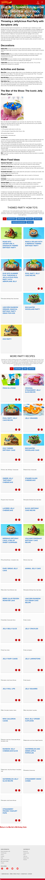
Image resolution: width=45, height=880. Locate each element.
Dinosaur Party (11, 218)
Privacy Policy (16, 355)
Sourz (24, 336)
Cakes (25, 272)
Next (43, 241)
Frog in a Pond (11, 291)
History (2, 336)
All (4, 218)
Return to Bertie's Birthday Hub (13, 308)
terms (11, 355)
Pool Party (29, 218)
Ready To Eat (26, 339)
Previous (1, 241)
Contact (2, 337)
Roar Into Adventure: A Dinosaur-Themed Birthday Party (11, 242)
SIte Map (30, 355)
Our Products (26, 330)
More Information (5, 330)
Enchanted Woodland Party (19, 222)
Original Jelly (26, 334)
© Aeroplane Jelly (5, 355)
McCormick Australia (5, 341)
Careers (2, 344)
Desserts (25, 341)
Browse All (25, 332)
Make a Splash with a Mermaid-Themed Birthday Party (33, 242)
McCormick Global (4, 342)
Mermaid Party (21, 218)
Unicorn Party (38, 218)
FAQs (2, 339)
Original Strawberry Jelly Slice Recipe (33, 291)
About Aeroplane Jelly (5, 332)
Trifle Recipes (3, 334)
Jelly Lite (25, 337)
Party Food (31, 272)
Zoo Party (30, 222)
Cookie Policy (24, 355)
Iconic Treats (18, 272)
